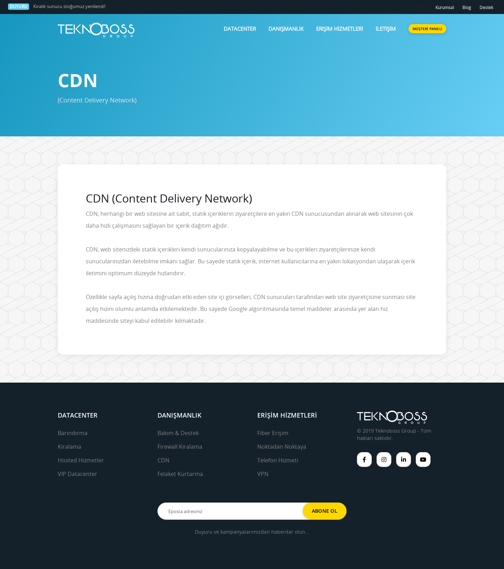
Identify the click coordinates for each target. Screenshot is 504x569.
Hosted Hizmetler (81, 460)
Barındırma (73, 433)
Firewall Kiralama (180, 446)
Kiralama (69, 446)
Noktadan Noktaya (281, 446)
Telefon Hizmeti (277, 460)
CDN (163, 460)
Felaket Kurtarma (180, 474)
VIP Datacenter (77, 474)
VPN (262, 474)
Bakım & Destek (178, 433)
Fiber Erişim (272, 433)
